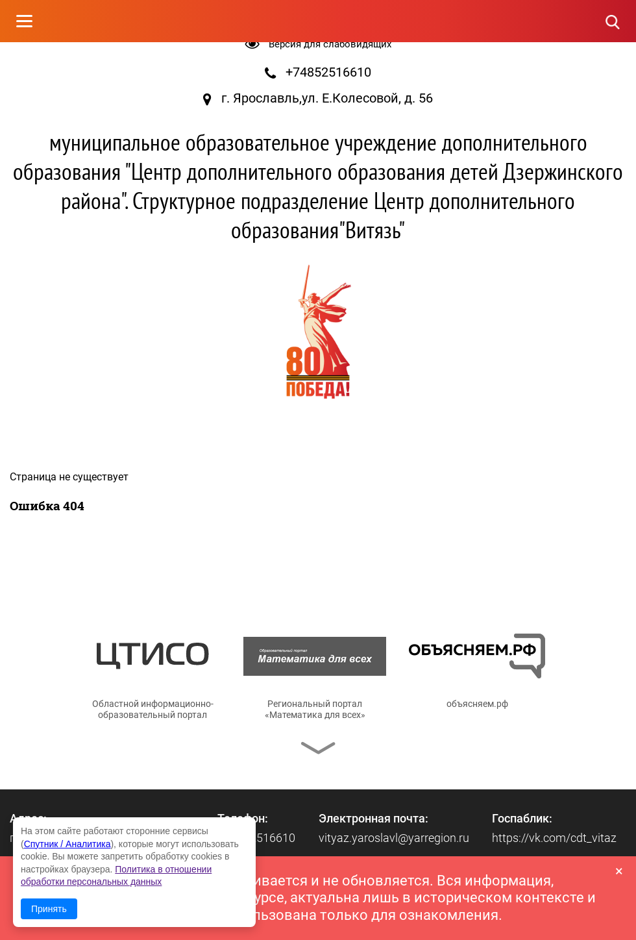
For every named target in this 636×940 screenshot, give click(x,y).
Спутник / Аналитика (67, 844)
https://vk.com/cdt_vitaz (554, 838)
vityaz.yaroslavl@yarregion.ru (394, 838)
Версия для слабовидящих (330, 44)
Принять (49, 909)
